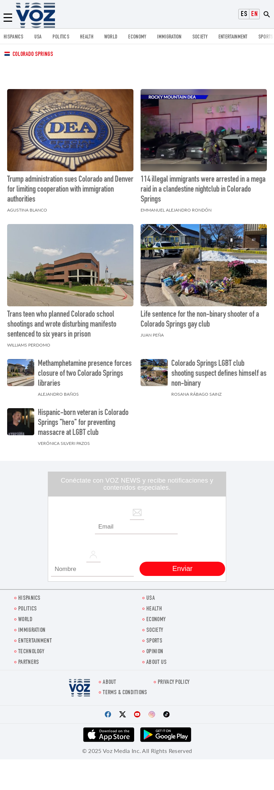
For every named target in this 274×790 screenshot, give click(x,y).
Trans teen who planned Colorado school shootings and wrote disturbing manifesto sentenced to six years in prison (61, 325)
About (109, 683)
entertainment (233, 37)
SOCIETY (200, 37)
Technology (31, 652)
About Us (156, 663)
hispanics (14, 37)
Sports (265, 37)
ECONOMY (137, 37)
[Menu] (8, 18)
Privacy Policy (173, 683)
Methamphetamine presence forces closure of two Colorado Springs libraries (85, 374)
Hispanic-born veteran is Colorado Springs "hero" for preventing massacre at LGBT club (83, 423)
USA (38, 37)
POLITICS (60, 37)
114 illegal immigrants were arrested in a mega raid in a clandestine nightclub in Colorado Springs (203, 190)
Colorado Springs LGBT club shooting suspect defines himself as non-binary (219, 374)
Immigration (169, 37)
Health (86, 37)
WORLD (111, 37)
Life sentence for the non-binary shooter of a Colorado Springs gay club (200, 320)
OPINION (154, 652)
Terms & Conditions (125, 693)
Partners (28, 663)
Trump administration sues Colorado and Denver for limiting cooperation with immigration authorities (70, 190)
